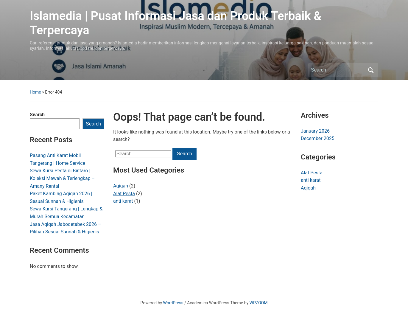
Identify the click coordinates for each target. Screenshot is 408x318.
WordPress (173, 302)
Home (35, 92)
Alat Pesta (124, 193)
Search (37, 114)
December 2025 (317, 138)
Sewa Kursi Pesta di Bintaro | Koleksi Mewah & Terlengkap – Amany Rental (62, 178)
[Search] (337, 70)
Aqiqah (120, 186)
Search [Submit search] (370, 70)
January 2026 (315, 131)
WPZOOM (259, 302)
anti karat (123, 201)
